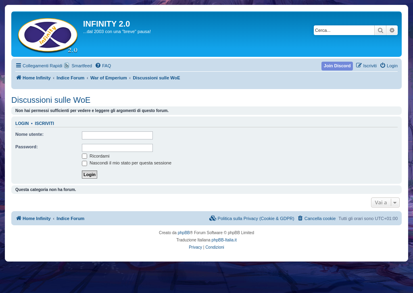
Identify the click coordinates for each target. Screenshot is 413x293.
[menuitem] (103, 66)
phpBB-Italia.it (224, 240)
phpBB (184, 233)
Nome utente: (29, 134)
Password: (26, 146)
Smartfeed (81, 65)
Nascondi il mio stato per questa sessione (126, 162)
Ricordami (96, 156)
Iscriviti (44, 123)
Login (22, 123)
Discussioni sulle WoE (50, 100)
